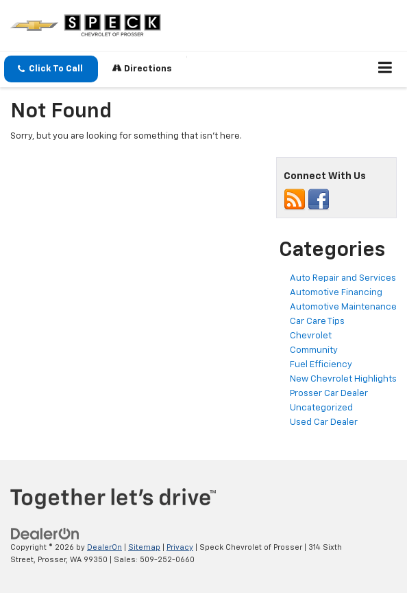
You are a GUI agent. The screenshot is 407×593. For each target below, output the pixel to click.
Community (314, 350)
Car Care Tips (317, 321)
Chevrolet (311, 336)
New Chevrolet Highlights (343, 379)
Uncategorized (321, 408)
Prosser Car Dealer (329, 393)
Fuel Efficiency (321, 364)
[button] (51, 69)
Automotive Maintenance (343, 307)
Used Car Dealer (324, 422)
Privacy (179, 547)
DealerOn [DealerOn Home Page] (104, 547)
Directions (142, 68)
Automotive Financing (336, 292)
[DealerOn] (45, 533)
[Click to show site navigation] (385, 69)
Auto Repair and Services (343, 278)
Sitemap (144, 547)
